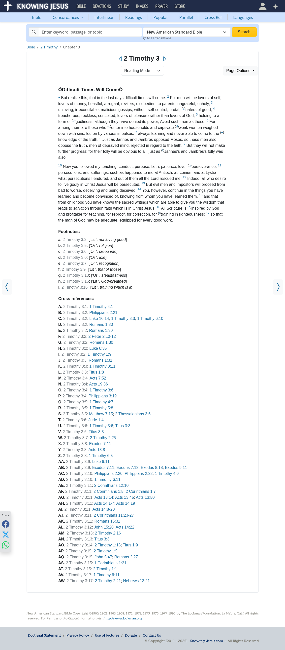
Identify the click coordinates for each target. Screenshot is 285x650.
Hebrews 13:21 (136, 581)
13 (143, 183)
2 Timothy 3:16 (76, 281)
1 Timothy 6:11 (108, 479)
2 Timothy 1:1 (105, 569)
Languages (243, 17)
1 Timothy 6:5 (101, 456)
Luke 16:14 (99, 318)
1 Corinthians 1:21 (110, 563)
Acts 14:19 (125, 503)
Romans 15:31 (107, 521)
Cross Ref (213, 17)
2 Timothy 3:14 (79, 545)
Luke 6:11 (101, 461)
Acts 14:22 (125, 527)
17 (207, 213)
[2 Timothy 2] (7, 287)
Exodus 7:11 (100, 444)
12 (184, 177)
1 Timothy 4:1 (101, 307)
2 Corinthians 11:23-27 (114, 515)
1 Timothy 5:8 (101, 408)
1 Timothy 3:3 (123, 318)
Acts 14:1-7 (104, 503)
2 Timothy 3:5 (75, 245)
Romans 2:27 (126, 557)
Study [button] (123, 6)
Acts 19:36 (98, 384)
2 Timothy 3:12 (79, 527)
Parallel (186, 17)
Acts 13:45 (124, 497)
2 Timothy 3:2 (75, 312)
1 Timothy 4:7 (101, 402)
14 (139, 189)
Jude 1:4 (96, 420)
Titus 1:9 (130, 545)
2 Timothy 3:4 (76, 378)
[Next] (164, 58)
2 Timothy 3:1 (75, 307)
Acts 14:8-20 (104, 509)
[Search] (90, 32)
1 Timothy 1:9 (99, 354)
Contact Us (152, 635)
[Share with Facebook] (5, 524)
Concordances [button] (66, 17)
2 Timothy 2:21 (108, 581)
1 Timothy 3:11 (102, 366)
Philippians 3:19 (103, 396)
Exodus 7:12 (128, 467)
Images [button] (142, 6)
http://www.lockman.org (123, 618)
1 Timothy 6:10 (150, 318)
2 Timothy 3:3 (75, 239)
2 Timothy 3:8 (75, 444)
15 (200, 195)
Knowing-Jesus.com (206, 641)
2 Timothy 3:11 (79, 485)
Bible (36, 17)
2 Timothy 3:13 (80, 533)
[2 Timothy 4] (278, 287)
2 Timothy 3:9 (74, 269)
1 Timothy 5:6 (101, 426)
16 (158, 207)
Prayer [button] (162, 6)
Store (180, 6)
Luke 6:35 (98, 348)
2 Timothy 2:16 (108, 533)
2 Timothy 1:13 (108, 545)
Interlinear (104, 17)
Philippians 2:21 (103, 312)
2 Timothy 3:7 (75, 263)
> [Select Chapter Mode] (142, 71)
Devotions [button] (102, 6)
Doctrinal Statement (44, 635)
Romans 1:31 (100, 360)
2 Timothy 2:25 (103, 438)
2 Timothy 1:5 (106, 551)
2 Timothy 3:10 (76, 275)
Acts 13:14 (104, 497)
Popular (161, 17)
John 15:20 (104, 527)
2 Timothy (49, 46)
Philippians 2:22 (139, 473)
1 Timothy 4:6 (167, 473)
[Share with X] (5, 534)
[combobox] (187, 32)
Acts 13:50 (145, 497)
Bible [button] (81, 6)
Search (244, 32)
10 (60, 165)
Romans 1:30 (101, 324)
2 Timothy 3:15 (78, 551)
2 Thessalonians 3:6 (133, 414)
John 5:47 (103, 557)
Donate (131, 635)
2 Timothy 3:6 (75, 251)
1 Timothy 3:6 (101, 390)
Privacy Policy (77, 635)
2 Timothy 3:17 (78, 575)
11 (219, 165)
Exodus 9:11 (176, 467)
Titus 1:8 (96, 372)
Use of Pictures (107, 635)
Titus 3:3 (122, 426)
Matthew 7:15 (101, 414)
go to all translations (157, 38)
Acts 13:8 (97, 450)
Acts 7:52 (98, 378)
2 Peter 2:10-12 (102, 336)
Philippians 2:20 (109, 473)
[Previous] (121, 58)
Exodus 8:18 (152, 467)
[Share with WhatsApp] (5, 545)
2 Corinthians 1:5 (109, 491)
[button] (262, 6)
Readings (133, 17)
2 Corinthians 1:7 (141, 491)
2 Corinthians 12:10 (111, 485)
